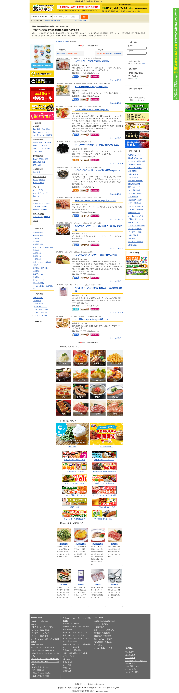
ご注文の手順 (39, 304)
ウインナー (47, 143)
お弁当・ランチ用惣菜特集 (104, 483)
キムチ (35, 180)
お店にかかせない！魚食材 (74, 483)
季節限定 (97, 633)
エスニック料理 (38, 183)
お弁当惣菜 (132, 171)
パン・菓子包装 (38, 283)
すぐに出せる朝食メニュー (104, 519)
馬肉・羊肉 (37, 132)
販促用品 (47, 217)
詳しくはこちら (115, 80)
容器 (34, 206)
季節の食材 (64, 544)
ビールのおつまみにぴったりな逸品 (76, 626)
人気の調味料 (133, 197)
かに (34, 135)
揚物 (40, 143)
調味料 (35, 221)
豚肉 (48, 129)
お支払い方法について (42, 313)
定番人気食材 (68, 662)
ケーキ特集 (67, 665)
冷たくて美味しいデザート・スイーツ (77, 638)
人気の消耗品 (133, 235)
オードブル (37, 145)
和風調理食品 (38, 156)
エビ (43, 132)
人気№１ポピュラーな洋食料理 (104, 472)
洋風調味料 (37, 253)
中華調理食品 (38, 169)
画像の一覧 (61, 53)
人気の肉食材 (133, 174)
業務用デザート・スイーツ (104, 460)
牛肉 (34, 129)
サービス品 (98, 645)
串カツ (35, 159)
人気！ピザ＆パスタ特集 (40, 676)
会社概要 (53, 680)
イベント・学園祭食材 (136, 161)
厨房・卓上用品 (38, 214)
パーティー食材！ (135, 168)
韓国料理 (42, 180)
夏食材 (59, 20)
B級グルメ (66, 659)
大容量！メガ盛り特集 (136, 226)
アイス (41, 190)
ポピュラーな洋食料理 (71, 647)
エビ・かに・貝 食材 (136, 209)
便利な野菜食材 (37, 644)
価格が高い (118, 53)
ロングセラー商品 (135, 193)
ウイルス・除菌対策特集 (40, 630)
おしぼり (42, 203)
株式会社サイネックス (83, 684)
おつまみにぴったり (135, 216)
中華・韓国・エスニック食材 (73, 635)
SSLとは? (38, 321)
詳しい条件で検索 (80, 20)
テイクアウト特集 (135, 232)
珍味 (46, 159)
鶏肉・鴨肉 (41, 129)
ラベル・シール (38, 280)
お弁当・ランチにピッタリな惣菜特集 (77, 644)
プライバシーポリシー (67, 680)
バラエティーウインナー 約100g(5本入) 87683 (95, 200)
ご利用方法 (37, 301)
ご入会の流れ (38, 298)
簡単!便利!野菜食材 (135, 181)
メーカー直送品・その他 (103, 648)
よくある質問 (130, 655)
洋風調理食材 (81, 544)
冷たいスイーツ (134, 187)
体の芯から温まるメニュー (41, 667)
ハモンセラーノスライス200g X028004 (92, 61)
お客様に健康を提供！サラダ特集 (75, 653)
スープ (35, 148)
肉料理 (35, 143)
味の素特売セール (106, 447)
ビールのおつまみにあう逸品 (104, 507)
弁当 (48, 203)
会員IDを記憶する (135, 61)
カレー (47, 148)
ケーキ (35, 190)
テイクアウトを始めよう (40, 633)
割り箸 (35, 203)
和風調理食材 (98, 544)
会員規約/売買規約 (99, 680)
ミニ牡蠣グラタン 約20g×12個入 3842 (91, 87)
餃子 (38, 172)
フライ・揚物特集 (135, 229)
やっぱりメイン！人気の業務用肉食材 (45, 659)
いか (48, 132)
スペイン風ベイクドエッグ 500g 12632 (92, 109)
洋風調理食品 (38, 139)
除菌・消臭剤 (42, 206)
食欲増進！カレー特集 (71, 624)
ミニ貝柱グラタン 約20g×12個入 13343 (92, 319)
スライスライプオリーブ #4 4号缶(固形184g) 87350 (97, 170)
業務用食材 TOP (62, 42)
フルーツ (36, 196)
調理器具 (114, 585)
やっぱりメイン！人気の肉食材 (104, 495)
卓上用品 (36, 271)
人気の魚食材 (133, 177)
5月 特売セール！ (134, 155)
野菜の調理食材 (134, 184)
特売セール (67, 668)
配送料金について (40, 307)
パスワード (132, 51)
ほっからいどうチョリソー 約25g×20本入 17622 (96, 255)
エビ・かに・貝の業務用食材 (74, 519)
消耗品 (35, 200)
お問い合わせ (127, 18)
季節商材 (36, 250)
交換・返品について (41, 309)
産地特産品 (132, 245)
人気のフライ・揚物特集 (72, 650)
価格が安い (109, 53)
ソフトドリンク (68, 656)
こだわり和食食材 (38, 670)
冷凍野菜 (47, 20)
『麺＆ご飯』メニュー (136, 219)
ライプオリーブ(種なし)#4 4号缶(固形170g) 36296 (97, 145)
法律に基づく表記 (84, 680)
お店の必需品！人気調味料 (74, 472)
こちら (143, 63)
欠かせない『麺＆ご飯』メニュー (74, 495)
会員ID (130, 46)
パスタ (41, 148)
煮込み (44, 145)
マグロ (42, 135)
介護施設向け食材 (135, 200)
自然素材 (36, 126)
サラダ (35, 151)
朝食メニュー (133, 222)
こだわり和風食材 (135, 203)
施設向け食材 (75, 507)
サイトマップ (140, 18)
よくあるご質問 (112, 18)
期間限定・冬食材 (135, 165)
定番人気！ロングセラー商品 (74, 460)
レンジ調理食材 (134, 190)
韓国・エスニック (39, 177)
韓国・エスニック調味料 (42, 262)
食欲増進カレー (134, 213)
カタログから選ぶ (131, 672)
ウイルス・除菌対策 (135, 242)
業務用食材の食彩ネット (42, 8)
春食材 (33, 624)
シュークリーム (38, 193)
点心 (34, 172)
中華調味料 (37, 259)
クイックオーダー (40, 315)
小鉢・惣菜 (37, 162)
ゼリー (47, 193)
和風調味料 (37, 256)
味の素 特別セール (135, 158)
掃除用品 (131, 238)
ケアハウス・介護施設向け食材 (42, 647)
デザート (53, 20)
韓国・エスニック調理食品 (43, 247)
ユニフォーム (38, 217)
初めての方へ (98, 18)
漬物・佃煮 (37, 165)
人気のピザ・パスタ (135, 206)
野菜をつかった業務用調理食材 (42, 650)
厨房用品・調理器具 (40, 268)
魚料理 (41, 159)
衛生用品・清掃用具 (40, 209)
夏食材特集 (72, 447)
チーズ (41, 151)
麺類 (43, 162)
